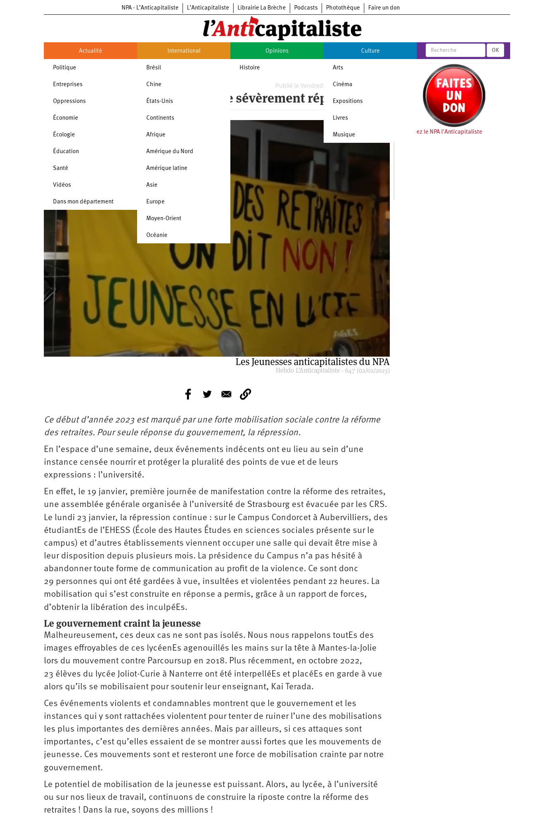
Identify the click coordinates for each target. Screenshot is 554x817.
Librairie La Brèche (262, 8)
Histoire (250, 68)
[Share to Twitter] (207, 394)
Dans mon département (83, 202)
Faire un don (384, 8)
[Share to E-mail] (226, 394)
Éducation (66, 152)
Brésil (153, 68)
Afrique (155, 135)
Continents (160, 118)
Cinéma (342, 85)
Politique (64, 68)
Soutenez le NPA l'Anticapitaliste (440, 132)
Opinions (277, 51)
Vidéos (62, 185)
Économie (65, 118)
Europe (155, 202)
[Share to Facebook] (188, 394)
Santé (60, 169)
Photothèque (343, 8)
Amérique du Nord (169, 152)
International (183, 51)
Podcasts (306, 8)
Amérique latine (166, 169)
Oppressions (69, 102)
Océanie (156, 236)
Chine (153, 85)
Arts (338, 68)
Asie (151, 185)
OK (495, 50)
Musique (344, 135)
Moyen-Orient (163, 219)
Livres (340, 118)
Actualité (90, 51)
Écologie (64, 135)
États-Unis (159, 102)
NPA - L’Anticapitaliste (150, 8)
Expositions (348, 102)
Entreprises (68, 85)
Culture (370, 51)
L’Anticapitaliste (208, 8)
